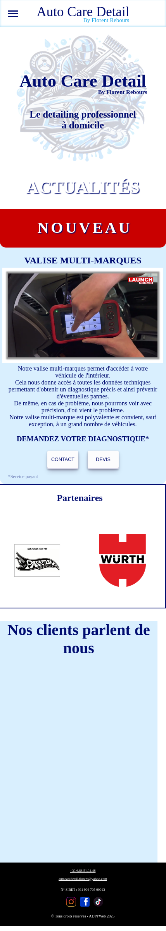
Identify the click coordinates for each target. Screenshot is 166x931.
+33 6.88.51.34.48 (83, 871)
